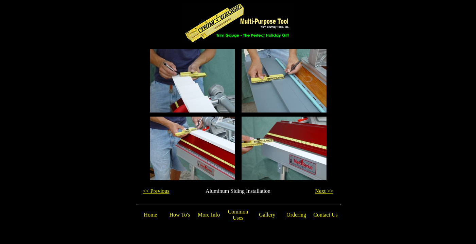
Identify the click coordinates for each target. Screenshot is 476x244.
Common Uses (238, 215)
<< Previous (156, 191)
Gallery (267, 215)
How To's (179, 215)
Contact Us (325, 215)
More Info (209, 215)
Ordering (296, 215)
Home (150, 215)
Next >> (324, 191)
